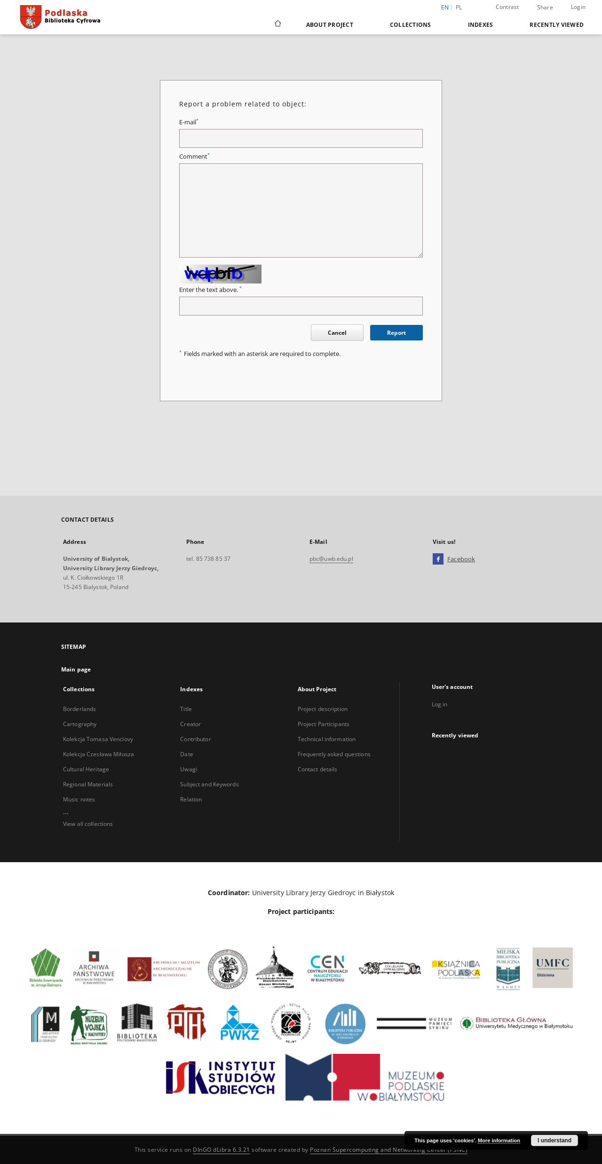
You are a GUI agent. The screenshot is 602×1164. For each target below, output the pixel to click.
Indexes (480, 25)
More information (499, 1140)
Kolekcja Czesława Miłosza (98, 754)
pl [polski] (459, 7)
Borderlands (79, 709)
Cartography (79, 724)
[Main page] (277, 24)
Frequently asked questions (334, 754)
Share (545, 7)
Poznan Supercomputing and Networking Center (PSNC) (388, 1150)
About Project (329, 25)
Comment (194, 157)
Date (186, 754)
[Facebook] (438, 559)
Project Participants (323, 724)
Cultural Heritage (86, 769)
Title (186, 709)
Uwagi (188, 769)
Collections (410, 25)
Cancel (337, 333)
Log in (440, 704)
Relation (191, 799)
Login (578, 7)
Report (396, 333)
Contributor (195, 739)
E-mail (188, 122)
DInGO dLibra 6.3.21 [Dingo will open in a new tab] (221, 1150)
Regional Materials (88, 784)
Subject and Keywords (209, 784)
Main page (76, 669)
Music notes (79, 799)
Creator (190, 724)
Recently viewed (557, 25)
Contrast (507, 7)
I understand (554, 1140)
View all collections (88, 824)
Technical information (327, 739)
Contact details (318, 769)
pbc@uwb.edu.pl (331, 559)
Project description (323, 709)
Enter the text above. (210, 290)
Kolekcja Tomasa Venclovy (98, 739)
